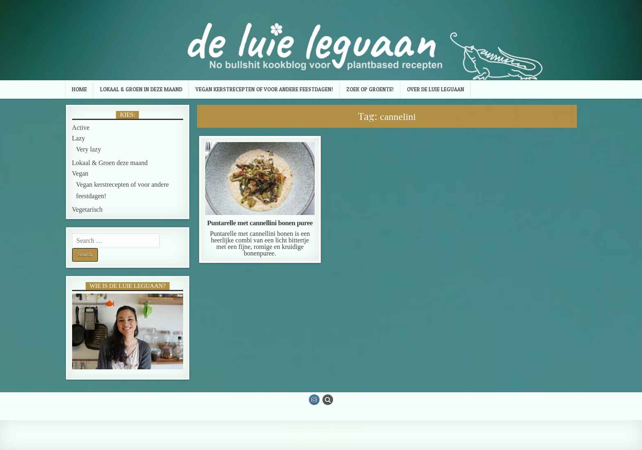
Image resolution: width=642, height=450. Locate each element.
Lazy (78, 138)
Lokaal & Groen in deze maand (141, 89)
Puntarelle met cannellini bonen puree (260, 223)
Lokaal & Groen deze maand (110, 162)
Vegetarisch (87, 209)
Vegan (80, 173)
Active (81, 127)
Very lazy (88, 149)
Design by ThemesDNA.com (321, 441)
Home (79, 89)
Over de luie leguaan (435, 89)
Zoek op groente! (370, 89)
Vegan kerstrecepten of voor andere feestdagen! (264, 89)
